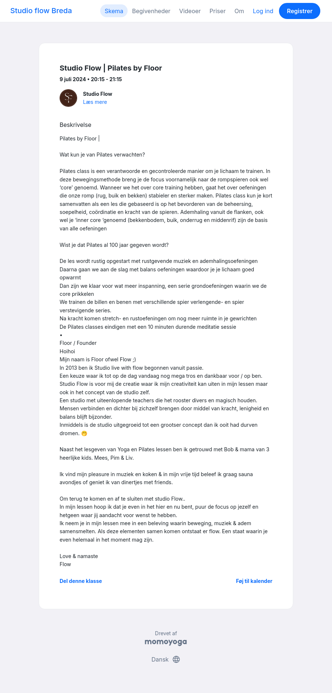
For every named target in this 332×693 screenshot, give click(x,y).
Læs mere (95, 102)
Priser (218, 11)
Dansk (166, 659)
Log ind (263, 11)
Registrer (300, 11)
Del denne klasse (81, 581)
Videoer (190, 11)
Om (239, 11)
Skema (114, 11)
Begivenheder (151, 11)
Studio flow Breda (41, 10)
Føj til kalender (254, 581)
